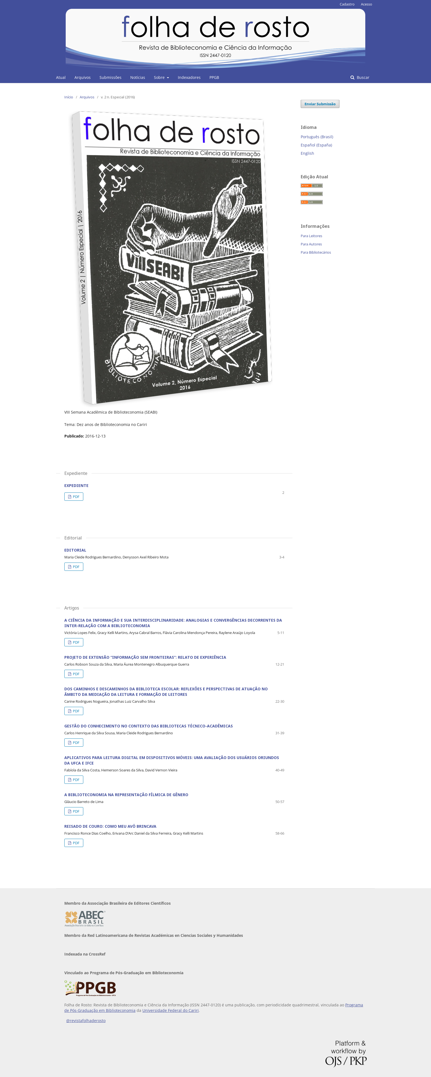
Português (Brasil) (317, 136)
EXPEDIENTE (76, 485)
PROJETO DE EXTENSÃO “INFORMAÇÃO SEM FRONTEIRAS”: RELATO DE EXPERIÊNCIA (145, 657)
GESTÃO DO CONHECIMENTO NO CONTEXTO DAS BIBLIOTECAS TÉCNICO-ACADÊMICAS (148, 726)
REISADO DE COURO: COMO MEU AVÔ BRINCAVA (110, 826)
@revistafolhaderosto (86, 1020)
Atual (61, 77)
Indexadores (189, 77)
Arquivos (82, 77)
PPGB (214, 77)
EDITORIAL (75, 550)
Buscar (362, 77)
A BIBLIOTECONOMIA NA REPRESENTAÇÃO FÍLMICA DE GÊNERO (126, 794)
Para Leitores (311, 235)
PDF (75, 496)
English (307, 153)
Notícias (137, 77)
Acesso (366, 4)
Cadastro (347, 4)
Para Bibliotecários (316, 252)
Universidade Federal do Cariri (170, 1010)
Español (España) (316, 145)
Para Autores (311, 244)
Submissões (110, 77)
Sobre (160, 77)
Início (68, 97)
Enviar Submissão (320, 103)
